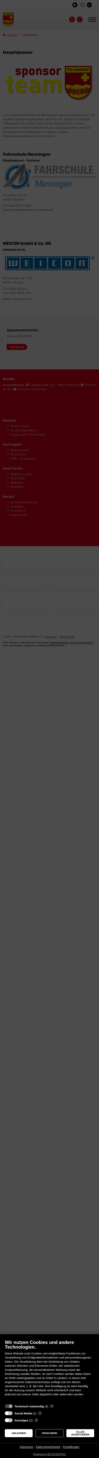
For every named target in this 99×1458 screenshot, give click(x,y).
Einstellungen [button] (71, 1446)
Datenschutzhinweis (48, 1446)
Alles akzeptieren (80, 1433)
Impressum (26, 1446)
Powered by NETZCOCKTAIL (49, 1454)
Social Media (23, 1413)
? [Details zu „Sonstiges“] (36, 1420)
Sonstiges (21, 1420)
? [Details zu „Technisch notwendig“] (51, 1406)
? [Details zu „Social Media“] (40, 1413)
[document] (49, 1370)
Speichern (49, 1433)
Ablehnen (19, 1433)
